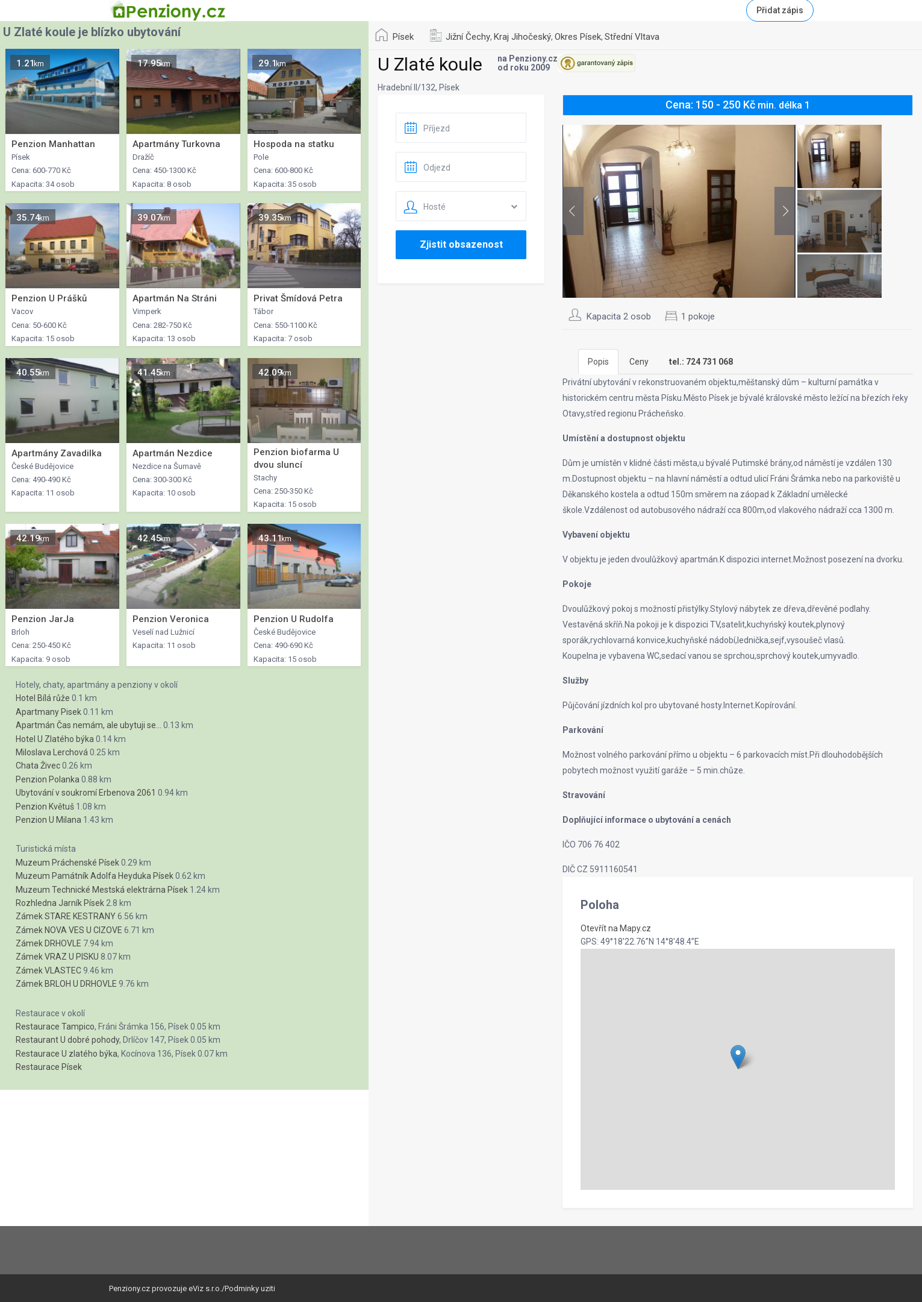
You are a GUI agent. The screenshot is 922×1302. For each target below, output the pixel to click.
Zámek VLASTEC (48, 970)
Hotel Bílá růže (43, 698)
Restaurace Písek (49, 1067)
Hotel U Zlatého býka (55, 739)
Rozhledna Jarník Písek (60, 903)
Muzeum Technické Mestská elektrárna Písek (102, 890)
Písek (403, 36)
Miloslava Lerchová (52, 752)
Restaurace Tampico (55, 1026)
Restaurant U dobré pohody (67, 1040)
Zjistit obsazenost (461, 244)
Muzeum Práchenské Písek (67, 862)
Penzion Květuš (45, 806)
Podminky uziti (250, 1288)
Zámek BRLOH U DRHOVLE (66, 984)
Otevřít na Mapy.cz (616, 928)
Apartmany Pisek (48, 712)
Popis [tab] (598, 361)
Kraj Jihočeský (522, 36)
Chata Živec (38, 765)
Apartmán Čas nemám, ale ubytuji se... (88, 725)
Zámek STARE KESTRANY (66, 916)
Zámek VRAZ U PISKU (57, 956)
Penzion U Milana (48, 820)
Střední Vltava (632, 36)
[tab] (701, 361)
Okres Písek (578, 36)
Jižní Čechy (468, 36)
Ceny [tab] (639, 361)
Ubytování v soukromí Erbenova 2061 (86, 792)
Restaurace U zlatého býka (66, 1053)
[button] (738, 1057)
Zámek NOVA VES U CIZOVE (69, 930)
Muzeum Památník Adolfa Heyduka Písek (94, 876)
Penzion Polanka (47, 779)
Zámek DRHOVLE (48, 943)
